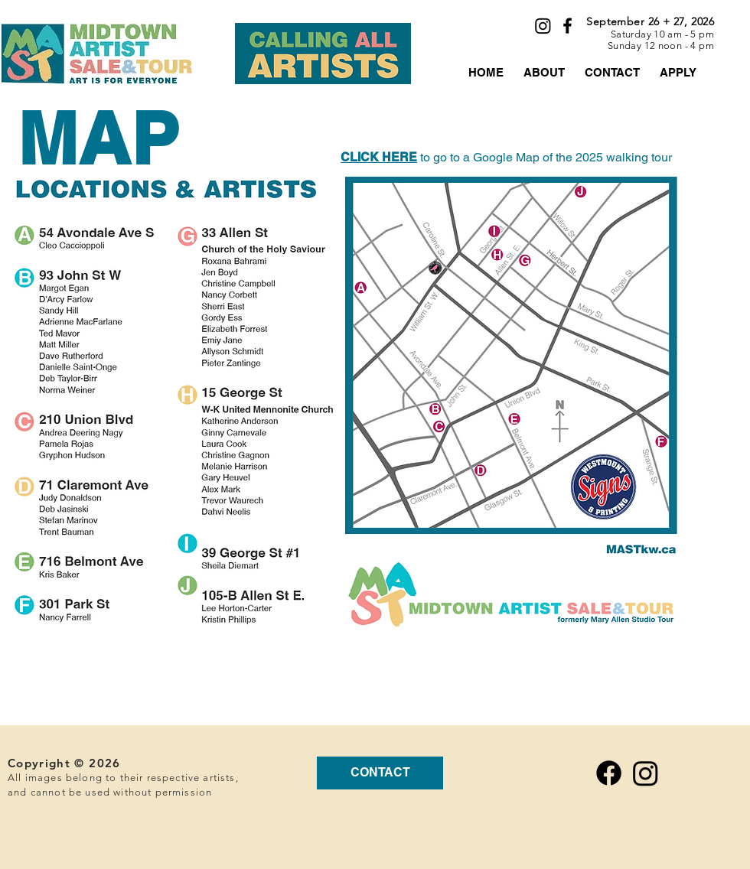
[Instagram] (543, 25)
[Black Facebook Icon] (567, 25)
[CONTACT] (380, 773)
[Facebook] (608, 773)
